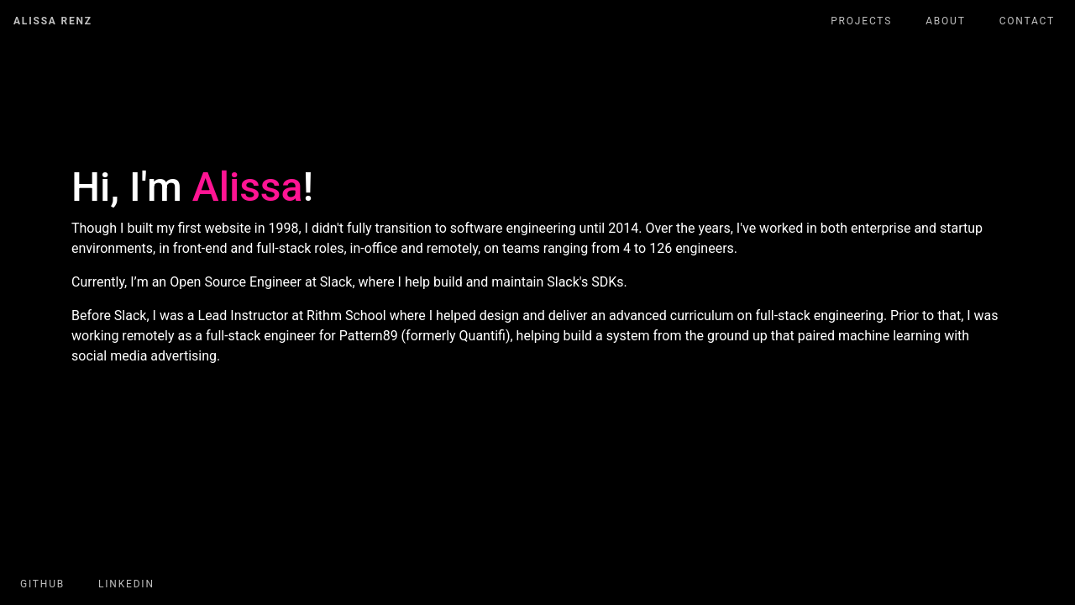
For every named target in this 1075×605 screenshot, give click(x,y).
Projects (861, 21)
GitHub (42, 584)
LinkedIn (126, 584)
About (946, 21)
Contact (1027, 21)
